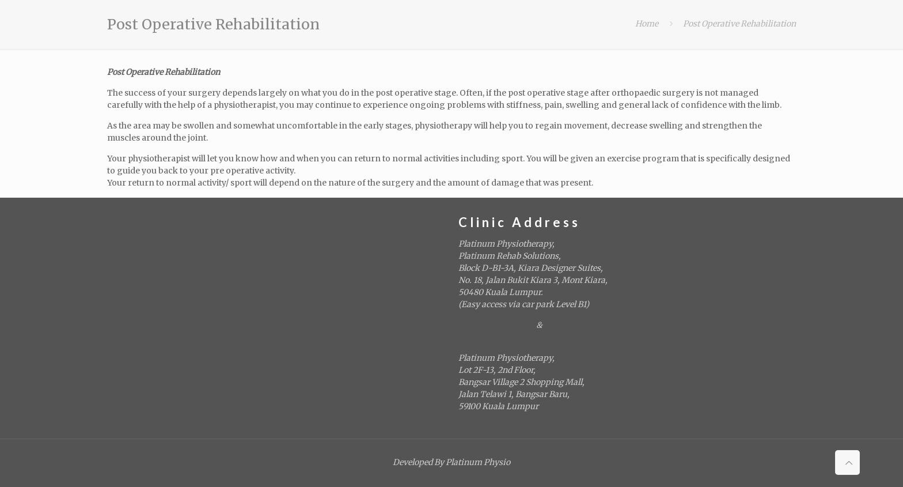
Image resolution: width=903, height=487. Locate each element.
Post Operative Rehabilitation (739, 23)
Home (646, 23)
